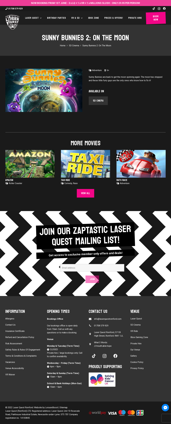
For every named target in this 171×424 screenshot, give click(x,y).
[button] (40, 18)
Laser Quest (136, 318)
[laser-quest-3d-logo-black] (12, 22)
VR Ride (134, 331)
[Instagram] (159, 8)
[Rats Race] (141, 164)
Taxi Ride (65, 180)
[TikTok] (154, 8)
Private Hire (135, 343)
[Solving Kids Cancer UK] (106, 380)
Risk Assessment (13, 343)
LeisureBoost (51, 407)
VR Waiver (10, 374)
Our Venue (135, 349)
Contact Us (10, 325)
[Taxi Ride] (85, 164)
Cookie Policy (136, 362)
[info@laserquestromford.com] (91, 319)
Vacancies (10, 362)
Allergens (9, 318)
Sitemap (63, 407)
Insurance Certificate (15, 331)
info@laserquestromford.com (107, 319)
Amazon (9, 180)
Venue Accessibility (14, 368)
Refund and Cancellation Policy (19, 337)
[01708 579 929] (91, 325)
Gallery (133, 356)
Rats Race (121, 180)
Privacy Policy (137, 368)
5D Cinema (135, 325)
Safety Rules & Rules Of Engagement (22, 349)
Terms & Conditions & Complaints (21, 356)
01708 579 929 (101, 325)
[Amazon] (30, 164)
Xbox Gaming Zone (139, 337)
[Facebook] (164, 8)
